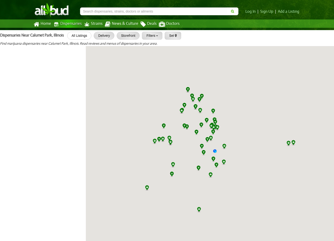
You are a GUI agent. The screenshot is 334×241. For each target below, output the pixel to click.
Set (171, 36)
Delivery (102, 36)
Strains (92, 24)
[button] (216, 152)
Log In (251, 11)
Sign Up (267, 11)
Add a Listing (288, 11)
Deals (145, 24)
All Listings (77, 36)
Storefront (126, 36)
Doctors (165, 24)
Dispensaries (66, 24)
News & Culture (119, 24)
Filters (150, 36)
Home (42, 24)
